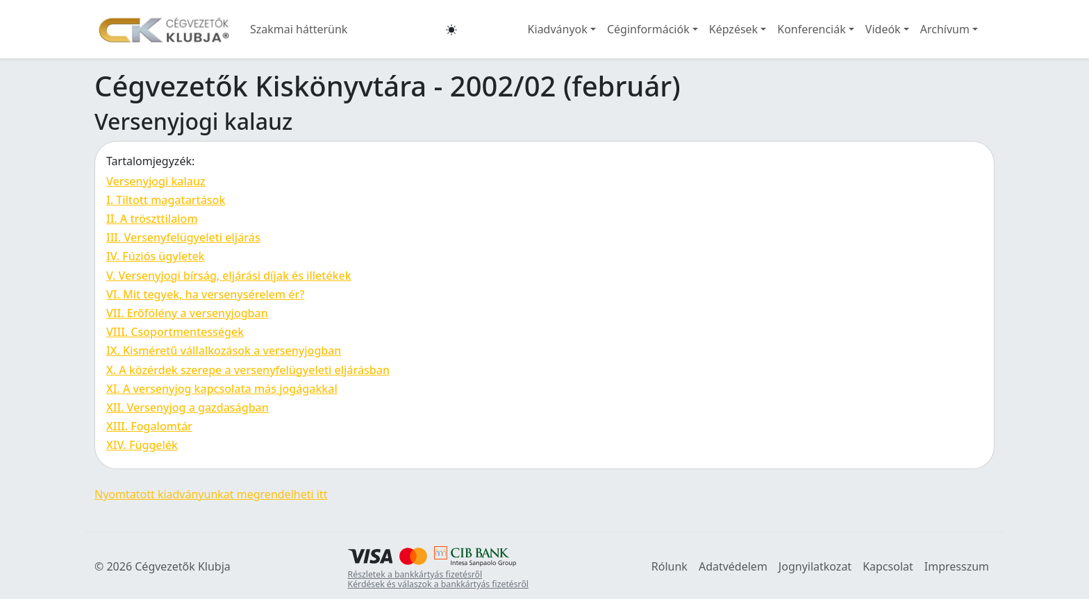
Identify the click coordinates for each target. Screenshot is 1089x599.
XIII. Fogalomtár (149, 426)
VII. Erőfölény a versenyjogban (187, 313)
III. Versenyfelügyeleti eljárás (183, 237)
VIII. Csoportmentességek (175, 331)
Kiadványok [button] (558, 29)
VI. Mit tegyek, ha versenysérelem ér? (205, 294)
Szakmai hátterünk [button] (298, 29)
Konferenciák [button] (811, 29)
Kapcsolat (888, 566)
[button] (451, 29)
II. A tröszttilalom (152, 218)
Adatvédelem (733, 566)
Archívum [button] (945, 29)
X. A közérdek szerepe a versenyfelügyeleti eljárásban (248, 370)
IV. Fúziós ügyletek (155, 256)
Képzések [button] (733, 29)
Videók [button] (883, 29)
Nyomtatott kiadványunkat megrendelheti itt (210, 494)
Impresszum (956, 566)
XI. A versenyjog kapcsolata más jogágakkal (222, 388)
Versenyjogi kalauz (156, 181)
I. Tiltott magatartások (165, 200)
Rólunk (669, 566)
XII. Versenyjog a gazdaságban (187, 407)
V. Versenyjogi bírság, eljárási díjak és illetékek (228, 275)
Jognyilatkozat (815, 566)
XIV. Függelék (142, 445)
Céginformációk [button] (648, 29)
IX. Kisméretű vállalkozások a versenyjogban (223, 350)
